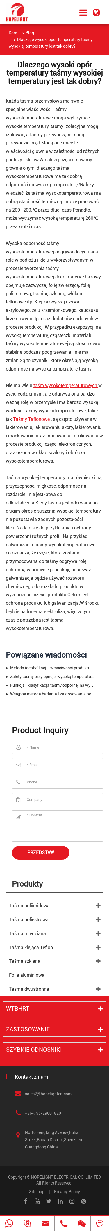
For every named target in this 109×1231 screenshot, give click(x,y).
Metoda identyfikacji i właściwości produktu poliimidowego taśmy (52, 667)
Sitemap (36, 1191)
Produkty (27, 884)
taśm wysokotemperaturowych (65, 385)
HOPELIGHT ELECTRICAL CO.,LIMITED (66, 1177)
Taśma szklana (24, 961)
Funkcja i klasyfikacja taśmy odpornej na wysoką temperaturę (52, 685)
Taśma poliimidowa (29, 905)
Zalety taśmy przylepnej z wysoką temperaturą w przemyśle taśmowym (52, 676)
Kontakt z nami (32, 1077)
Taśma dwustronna (29, 989)
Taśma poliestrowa (29, 919)
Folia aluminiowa (26, 975)
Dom (13, 33)
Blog (30, 33)
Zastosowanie (28, 1029)
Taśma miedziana (27, 933)
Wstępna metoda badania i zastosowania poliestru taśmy (52, 694)
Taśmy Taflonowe (32, 419)
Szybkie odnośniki (34, 1049)
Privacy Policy (67, 1191)
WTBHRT (17, 1008)
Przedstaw (40, 852)
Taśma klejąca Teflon (31, 947)
